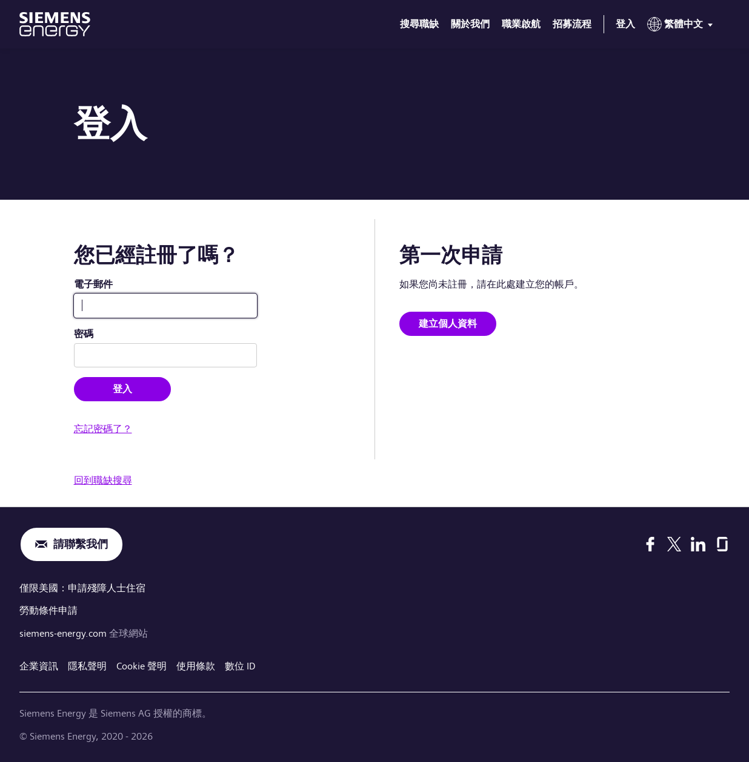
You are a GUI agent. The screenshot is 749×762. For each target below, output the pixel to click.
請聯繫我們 (80, 544)
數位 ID (240, 666)
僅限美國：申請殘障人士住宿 (82, 588)
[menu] (682, 26)
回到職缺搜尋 (103, 480)
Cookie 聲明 (141, 666)
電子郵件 (93, 284)
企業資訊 (38, 666)
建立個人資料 (448, 323)
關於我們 (470, 24)
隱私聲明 (87, 666)
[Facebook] (650, 544)
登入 (625, 24)
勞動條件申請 (48, 610)
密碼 (83, 334)
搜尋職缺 (419, 24)
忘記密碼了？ (103, 429)
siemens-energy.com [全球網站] (64, 633)
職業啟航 (521, 24)
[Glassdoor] (722, 544)
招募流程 (572, 24)
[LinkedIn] (698, 544)
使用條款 (195, 666)
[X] (674, 544)
